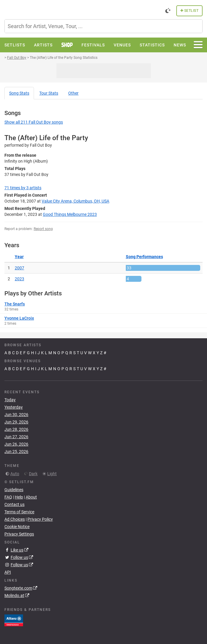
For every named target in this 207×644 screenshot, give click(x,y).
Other (73, 93)
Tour (48, 93)
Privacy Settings (19, 534)
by (22, 187)
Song (19, 93)
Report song (43, 229)
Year (19, 256)
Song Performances (144, 256)
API (7, 572)
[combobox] (103, 26)
